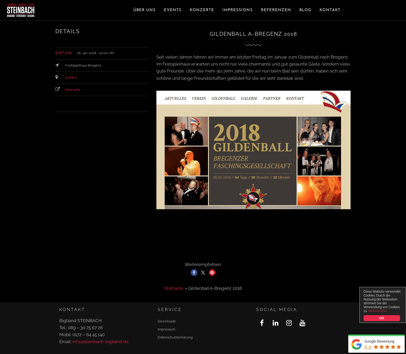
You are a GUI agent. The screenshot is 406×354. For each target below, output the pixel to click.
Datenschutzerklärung (175, 337)
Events (173, 10)
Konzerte (202, 10)
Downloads (167, 321)
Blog (305, 10)
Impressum (166, 329)
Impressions (237, 10)
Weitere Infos (377, 311)
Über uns (144, 10)
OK (381, 318)
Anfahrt (71, 78)
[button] (194, 272)
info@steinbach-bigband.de (100, 341)
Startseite (174, 288)
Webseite (72, 90)
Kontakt (330, 10)
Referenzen (276, 10)
